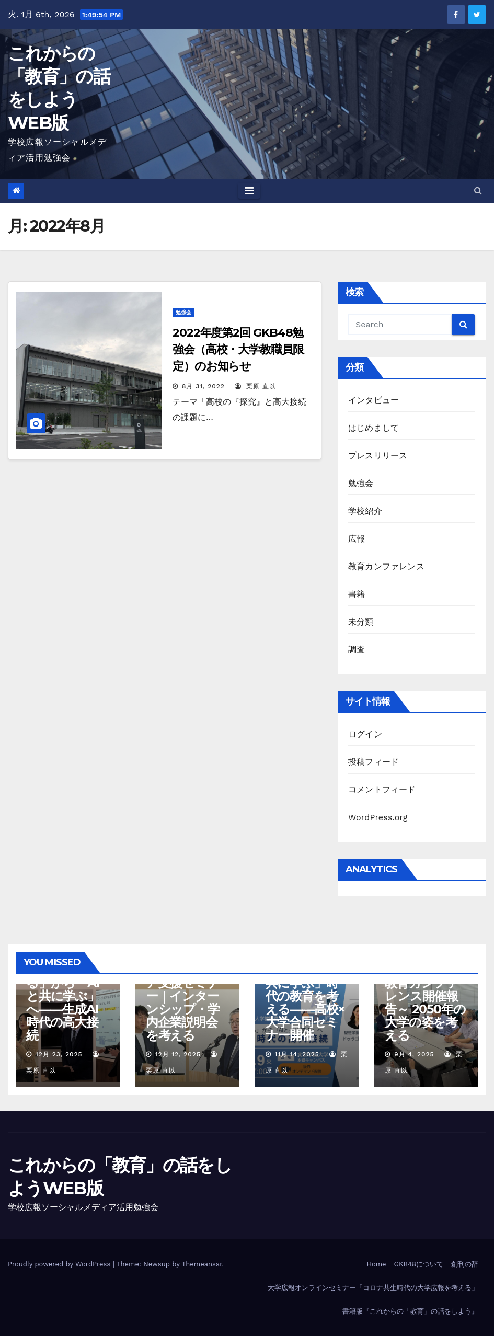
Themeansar (202, 1264)
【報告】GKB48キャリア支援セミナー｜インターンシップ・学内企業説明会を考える (186, 996)
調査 (356, 649)
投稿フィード (373, 762)
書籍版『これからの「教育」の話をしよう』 (410, 1311)
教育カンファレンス (386, 566)
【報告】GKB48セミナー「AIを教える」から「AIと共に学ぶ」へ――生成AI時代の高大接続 (66, 989)
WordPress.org (378, 817)
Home (376, 1264)
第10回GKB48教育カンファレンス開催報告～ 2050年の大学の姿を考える (425, 1002)
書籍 (356, 594)
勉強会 (183, 312)
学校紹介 (365, 511)
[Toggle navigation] (249, 191)
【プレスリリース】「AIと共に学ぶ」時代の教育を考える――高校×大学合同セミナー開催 (305, 996)
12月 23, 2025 (59, 1054)
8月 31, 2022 (203, 386)
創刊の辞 (464, 1264)
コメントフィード (382, 789)
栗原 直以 (255, 386)
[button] (478, 190)
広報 (356, 539)
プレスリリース (377, 455)
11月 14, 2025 (296, 1054)
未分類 (361, 622)
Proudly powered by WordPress (60, 1264)
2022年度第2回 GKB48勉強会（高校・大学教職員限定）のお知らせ (238, 349)
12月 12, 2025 (178, 1054)
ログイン (365, 734)
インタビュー (373, 400)
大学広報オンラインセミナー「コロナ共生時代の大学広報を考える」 (373, 1288)
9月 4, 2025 (414, 1054)
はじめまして (373, 428)
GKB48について (418, 1264)
